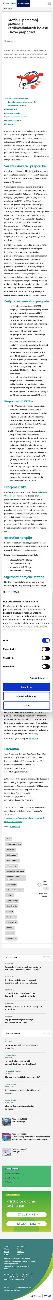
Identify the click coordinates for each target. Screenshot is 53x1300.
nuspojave (10, 933)
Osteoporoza (10, 1084)
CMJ (12, 1274)
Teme (6, 1246)
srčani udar (10, 849)
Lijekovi (7, 1254)
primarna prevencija (14, 844)
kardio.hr (22, 1274)
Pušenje (8, 1182)
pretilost (10, 911)
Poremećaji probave (13, 1071)
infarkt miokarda (12, 860)
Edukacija (21, 1246)
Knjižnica (20, 1249)
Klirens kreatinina (12, 1173)
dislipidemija (11, 884)
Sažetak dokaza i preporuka (16, 98)
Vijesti (6, 1252)
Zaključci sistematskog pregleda (22, 102)
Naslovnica (8, 9)
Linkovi (20, 1254)
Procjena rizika (10, 109)
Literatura (8, 124)
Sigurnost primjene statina (15, 117)
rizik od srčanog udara (15, 890)
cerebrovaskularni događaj (13, 878)
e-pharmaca (15, 826)
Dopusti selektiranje (26, 696)
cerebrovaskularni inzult (15, 871)
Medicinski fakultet (17, 1277)
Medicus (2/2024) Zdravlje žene (14, 1152)
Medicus (20, 1252)
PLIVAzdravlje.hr (23, 1266)
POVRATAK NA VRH (43, 895)
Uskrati (26, 705)
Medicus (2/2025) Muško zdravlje (14, 1122)
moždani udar (11, 855)
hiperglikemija (12, 906)
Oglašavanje (15, 1259)
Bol (6, 1039)
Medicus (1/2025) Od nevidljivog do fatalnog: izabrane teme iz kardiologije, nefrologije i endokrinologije (26, 1137)
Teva (6, 1266)
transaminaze (11, 922)
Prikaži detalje (37, 678)
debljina (9, 895)
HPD (16, 1274)
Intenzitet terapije (12, 113)
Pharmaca (33, 738)
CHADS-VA (10, 1178)
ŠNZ (12, 1279)
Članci (6, 1249)
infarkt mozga (12, 866)
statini (9, 839)
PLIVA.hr (7, 1269)
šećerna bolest (12, 901)
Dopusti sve (26, 687)
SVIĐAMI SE (46, 885)
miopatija (10, 928)
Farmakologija (10, 1055)
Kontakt (7, 1259)
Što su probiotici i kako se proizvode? (22, 1077)
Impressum (26, 1259)
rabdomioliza (11, 938)
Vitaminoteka (20, 1279)
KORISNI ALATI (12, 1169)
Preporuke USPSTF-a (17, 106)
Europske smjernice (12, 120)
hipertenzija (11, 917)
